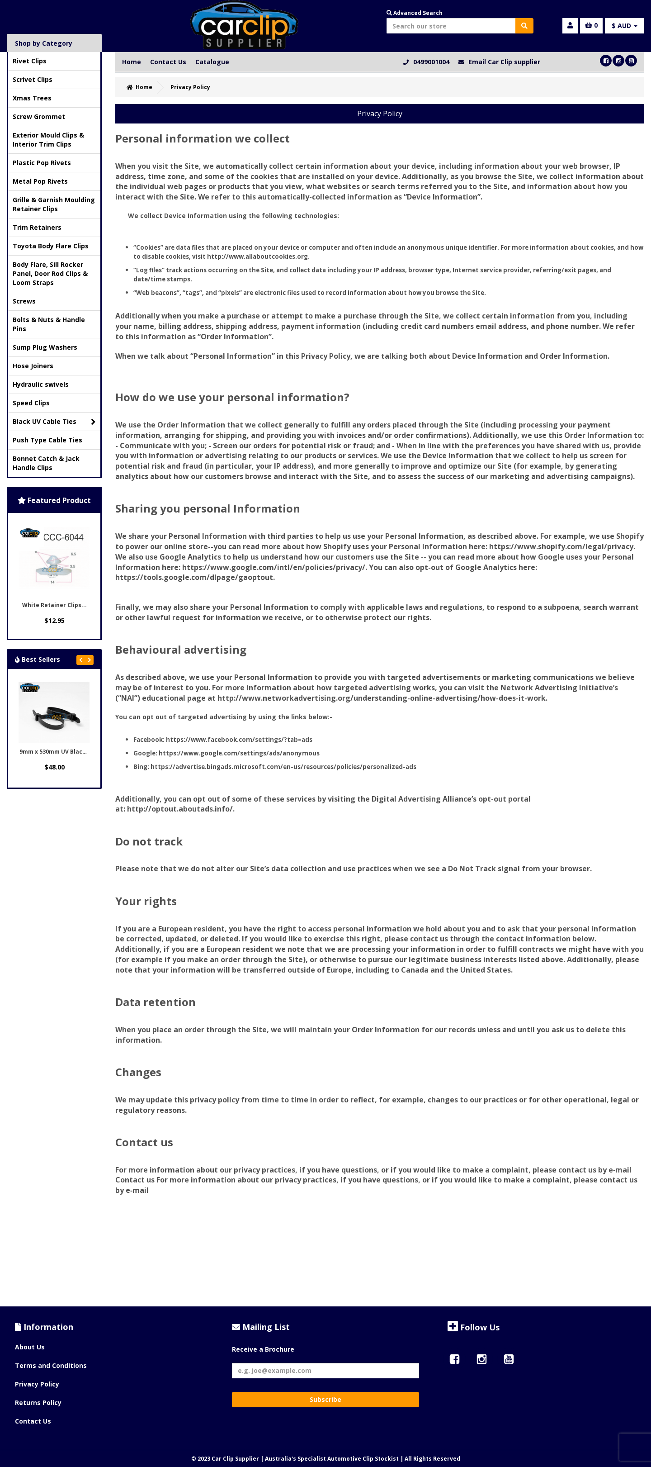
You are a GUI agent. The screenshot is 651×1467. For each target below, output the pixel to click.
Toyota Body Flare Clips (51, 246)
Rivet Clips (30, 61)
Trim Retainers (37, 227)
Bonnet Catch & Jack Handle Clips (46, 463)
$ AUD (624, 25)
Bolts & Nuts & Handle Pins (49, 324)
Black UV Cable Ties (54, 422)
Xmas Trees (32, 98)
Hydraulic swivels (41, 384)
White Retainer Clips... (54, 605)
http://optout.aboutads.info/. (181, 809)
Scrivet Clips (32, 79)
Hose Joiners (33, 365)
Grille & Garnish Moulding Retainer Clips (54, 204)
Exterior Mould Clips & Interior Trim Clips (48, 139)
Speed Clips (31, 403)
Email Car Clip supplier (504, 61)
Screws (24, 301)
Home (131, 61)
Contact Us (168, 61)
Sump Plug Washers (45, 347)
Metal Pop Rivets (40, 181)
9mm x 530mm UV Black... (55, 751)
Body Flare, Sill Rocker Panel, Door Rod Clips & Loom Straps (50, 273)
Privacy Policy (37, 1384)
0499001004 (431, 61)
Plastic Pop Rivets (42, 162)
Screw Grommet (39, 116)
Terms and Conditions (51, 1365)
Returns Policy (38, 1402)
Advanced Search (415, 13)
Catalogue (212, 61)
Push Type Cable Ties (47, 440)
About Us (30, 1347)
